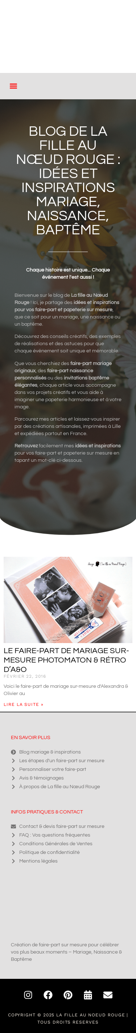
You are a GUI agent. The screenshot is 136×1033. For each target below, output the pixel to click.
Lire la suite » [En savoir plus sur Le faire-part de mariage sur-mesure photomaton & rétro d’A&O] (24, 704)
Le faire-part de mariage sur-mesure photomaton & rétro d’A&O (66, 660)
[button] (13, 86)
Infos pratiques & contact (47, 812)
